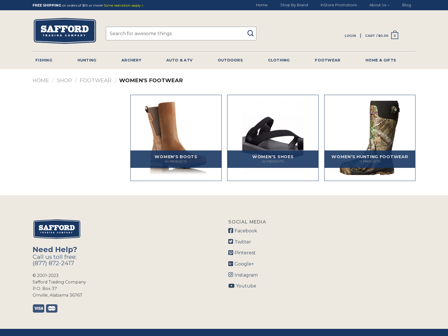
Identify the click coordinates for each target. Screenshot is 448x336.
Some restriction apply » (123, 5)
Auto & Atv (179, 60)
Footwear (327, 60)
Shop (64, 80)
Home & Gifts (380, 60)
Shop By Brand (294, 5)
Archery (131, 60)
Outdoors (230, 60)
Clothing (279, 60)
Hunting (87, 60)
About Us (379, 5)
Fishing (43, 60)
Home (262, 5)
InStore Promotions (339, 5)
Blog (406, 5)
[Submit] (253, 31)
